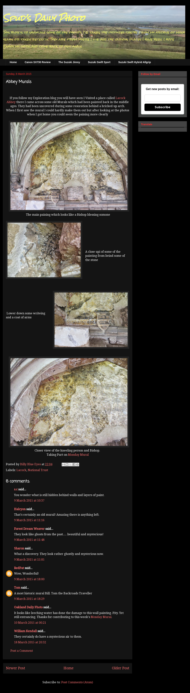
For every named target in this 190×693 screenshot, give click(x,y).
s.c (16, 489)
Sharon (19, 548)
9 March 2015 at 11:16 (29, 520)
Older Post (120, 668)
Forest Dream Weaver (29, 529)
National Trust (38, 470)
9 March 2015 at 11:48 (29, 540)
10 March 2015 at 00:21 (30, 622)
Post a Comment (21, 650)
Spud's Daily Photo (44, 18)
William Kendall (25, 631)
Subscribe (162, 107)
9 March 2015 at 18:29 (29, 599)
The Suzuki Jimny (69, 62)
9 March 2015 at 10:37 (29, 500)
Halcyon (20, 509)
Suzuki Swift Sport (99, 62)
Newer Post (15, 668)
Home (13, 62)
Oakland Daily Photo (28, 607)
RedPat (19, 568)
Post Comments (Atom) (77, 682)
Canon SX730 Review (38, 62)
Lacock (21, 470)
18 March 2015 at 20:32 (30, 642)
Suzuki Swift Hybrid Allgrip (134, 62)
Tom (17, 587)
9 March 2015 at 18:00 (29, 579)
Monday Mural (78, 454)
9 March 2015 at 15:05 (29, 559)
